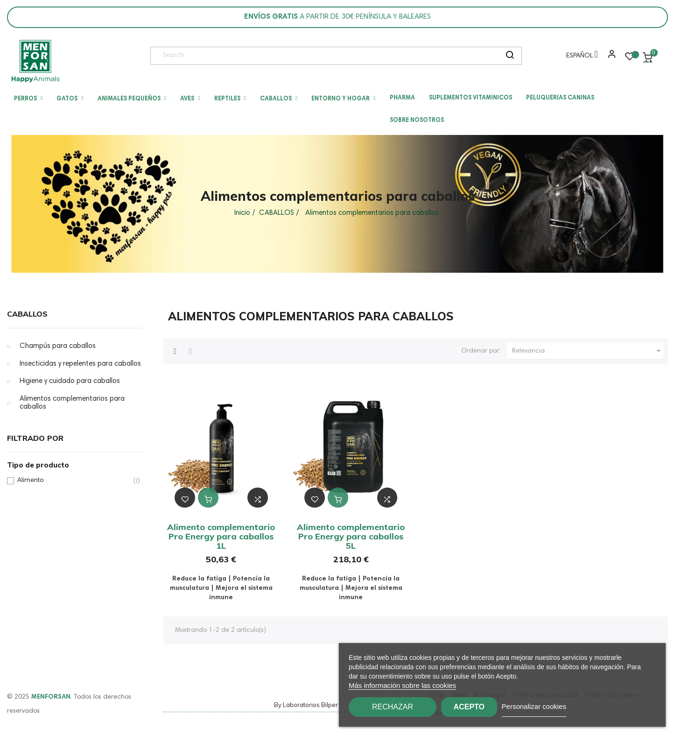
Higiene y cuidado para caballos (70, 381)
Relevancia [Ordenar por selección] (587, 351)
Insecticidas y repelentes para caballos (80, 364)
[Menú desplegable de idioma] (580, 57)
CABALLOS (27, 313)
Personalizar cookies (555, 706)
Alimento (73, 480)
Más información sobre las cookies (402, 685)
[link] (35, 61)
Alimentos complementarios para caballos (72, 403)
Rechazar (392, 707)
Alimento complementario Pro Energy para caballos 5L (351, 536)
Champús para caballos (58, 346)
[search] (509, 56)
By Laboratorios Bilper (306, 704)
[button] (610, 57)
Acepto (479, 707)
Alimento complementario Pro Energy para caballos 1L (221, 536)
